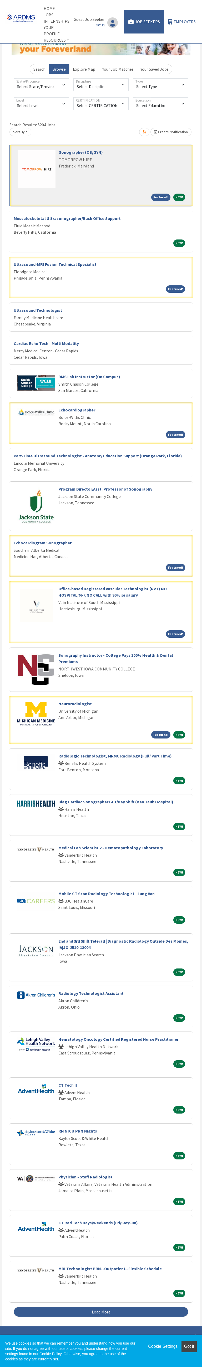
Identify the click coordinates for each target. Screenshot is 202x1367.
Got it (189, 1346)
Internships (56, 21)
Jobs (48, 14)
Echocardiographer (76, 410)
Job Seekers (144, 21)
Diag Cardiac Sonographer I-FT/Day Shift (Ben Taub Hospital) (115, 801)
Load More (101, 1312)
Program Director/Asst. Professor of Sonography (105, 489)
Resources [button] (55, 40)
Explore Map (84, 69)
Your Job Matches (118, 69)
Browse (59, 69)
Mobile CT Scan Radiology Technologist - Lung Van (106, 893)
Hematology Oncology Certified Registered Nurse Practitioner (118, 1039)
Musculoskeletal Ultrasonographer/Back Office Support (67, 218)
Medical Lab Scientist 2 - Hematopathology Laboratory (110, 847)
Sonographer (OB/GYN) (81, 152)
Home (49, 8)
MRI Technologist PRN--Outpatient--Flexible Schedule (110, 1268)
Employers (182, 21)
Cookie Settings (163, 1346)
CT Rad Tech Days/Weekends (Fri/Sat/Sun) (98, 1222)
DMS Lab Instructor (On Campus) (89, 376)
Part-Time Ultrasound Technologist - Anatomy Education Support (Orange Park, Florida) (98, 455)
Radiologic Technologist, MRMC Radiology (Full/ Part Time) (115, 756)
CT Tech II (67, 1085)
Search (39, 69)
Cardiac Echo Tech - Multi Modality (46, 343)
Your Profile (52, 30)
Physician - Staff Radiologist (85, 1176)
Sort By (19, 131)
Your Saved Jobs (154, 69)
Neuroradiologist (75, 703)
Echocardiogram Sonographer (43, 542)
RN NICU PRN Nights (77, 1131)
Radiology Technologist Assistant (91, 993)
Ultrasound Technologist (38, 310)
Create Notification (171, 131)
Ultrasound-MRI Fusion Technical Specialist (55, 264)
